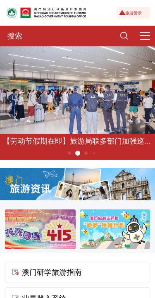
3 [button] (86, 153)
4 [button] (93, 153)
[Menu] (144, 36)
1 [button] (69, 153)
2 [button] (77, 153)
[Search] (124, 36)
